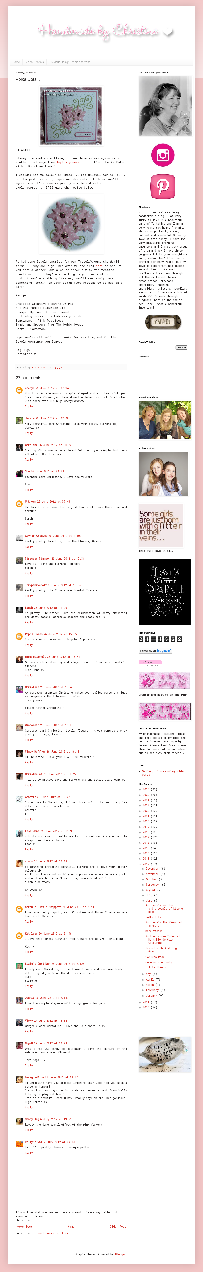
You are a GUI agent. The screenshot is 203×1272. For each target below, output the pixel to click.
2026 (147, 789)
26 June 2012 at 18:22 (59, 774)
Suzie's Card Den (37, 964)
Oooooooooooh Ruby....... (164, 962)
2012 (147, 864)
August (151, 890)
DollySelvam (33, 1142)
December (153, 868)
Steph (29, 607)
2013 (147, 858)
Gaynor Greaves (36, 536)
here (99, 266)
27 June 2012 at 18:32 (50, 1020)
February (153, 990)
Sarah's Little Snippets (43, 907)
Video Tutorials (35, 62)
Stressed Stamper (37, 558)
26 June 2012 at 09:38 (47, 471)
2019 (147, 827)
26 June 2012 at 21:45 (78, 907)
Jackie (29, 418)
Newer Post (24, 1226)
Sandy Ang (32, 1119)
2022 (147, 811)
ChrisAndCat (33, 774)
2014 (147, 853)
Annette (30, 797)
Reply (29, 406)
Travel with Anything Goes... (161, 949)
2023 (147, 805)
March (150, 985)
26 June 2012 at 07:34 (52, 388)
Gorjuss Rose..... (158, 957)
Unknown (30, 501)
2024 (147, 800)
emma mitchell (35, 657)
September (154, 884)
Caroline (31, 445)
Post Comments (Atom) (54, 1233)
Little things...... (160, 967)
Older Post (118, 1226)
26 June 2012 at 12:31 (67, 558)
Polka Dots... (155, 917)
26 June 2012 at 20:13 (50, 861)
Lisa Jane (32, 831)
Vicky (29, 1020)
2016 (147, 842)
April (150, 979)
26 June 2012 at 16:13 (62, 751)
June (150, 900)
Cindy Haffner (35, 751)
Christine (32, 687)
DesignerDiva (34, 1077)
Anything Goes (68, 162)
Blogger (120, 1254)
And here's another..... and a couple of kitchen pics (164, 908)
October (152, 879)
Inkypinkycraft (36, 585)
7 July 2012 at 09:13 (59, 1142)
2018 (147, 832)
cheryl (29, 388)
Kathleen (31, 933)
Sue (27, 471)
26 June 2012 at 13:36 (64, 585)
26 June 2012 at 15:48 (56, 687)
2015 (147, 848)
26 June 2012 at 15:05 (60, 634)
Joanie (29, 998)
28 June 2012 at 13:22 (61, 1077)
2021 (147, 816)
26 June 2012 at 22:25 (67, 964)
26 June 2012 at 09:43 (53, 501)
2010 (147, 1007)
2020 (147, 821)
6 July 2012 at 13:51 (56, 1119)
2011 (147, 1002)
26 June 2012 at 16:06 (56, 725)
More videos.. (155, 931)
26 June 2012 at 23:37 (52, 998)
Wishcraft (32, 725)
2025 (147, 795)
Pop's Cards (34, 634)
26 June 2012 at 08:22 (55, 445)
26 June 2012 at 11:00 (64, 536)
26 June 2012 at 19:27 (53, 797)
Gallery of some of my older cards (163, 772)
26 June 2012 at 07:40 (52, 418)
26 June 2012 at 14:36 (50, 607)
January (152, 995)
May (149, 974)
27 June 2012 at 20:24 (50, 1043)
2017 (147, 837)
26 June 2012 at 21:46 (55, 933)
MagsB (29, 1043)
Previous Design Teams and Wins (70, 62)
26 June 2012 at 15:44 (63, 657)
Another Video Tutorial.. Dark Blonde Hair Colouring (164, 940)
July (150, 895)
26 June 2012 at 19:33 (56, 831)
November (153, 874)
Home (16, 62)
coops (29, 861)
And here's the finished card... (163, 923)
